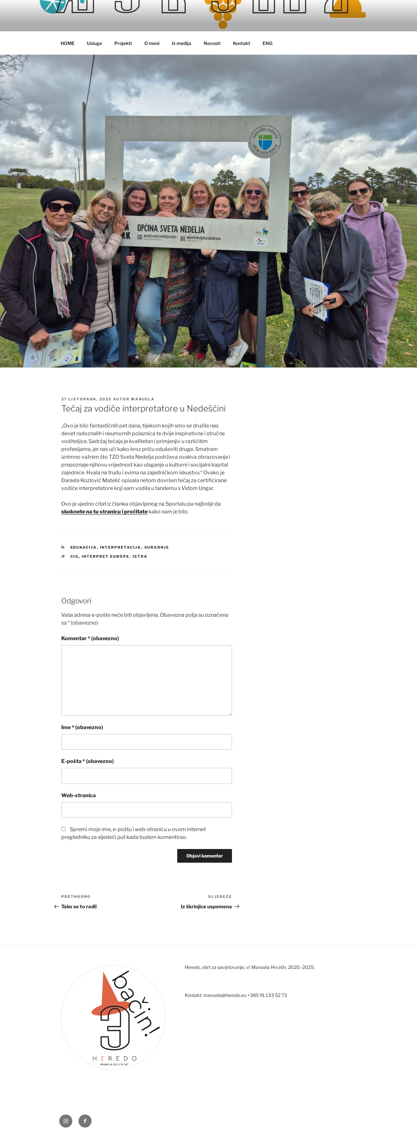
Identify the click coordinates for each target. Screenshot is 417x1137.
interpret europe (106, 556)
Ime (82, 727)
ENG (267, 43)
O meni (152, 43)
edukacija (83, 547)
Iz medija (181, 43)
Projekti (123, 43)
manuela (143, 399)
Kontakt (241, 43)
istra (140, 556)
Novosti (212, 43)
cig (74, 556)
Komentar (90, 638)
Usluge (94, 43)
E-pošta (87, 761)
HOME (68, 43)
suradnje (156, 547)
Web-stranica (78, 795)
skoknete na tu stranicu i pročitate (104, 512)
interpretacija (120, 547)
